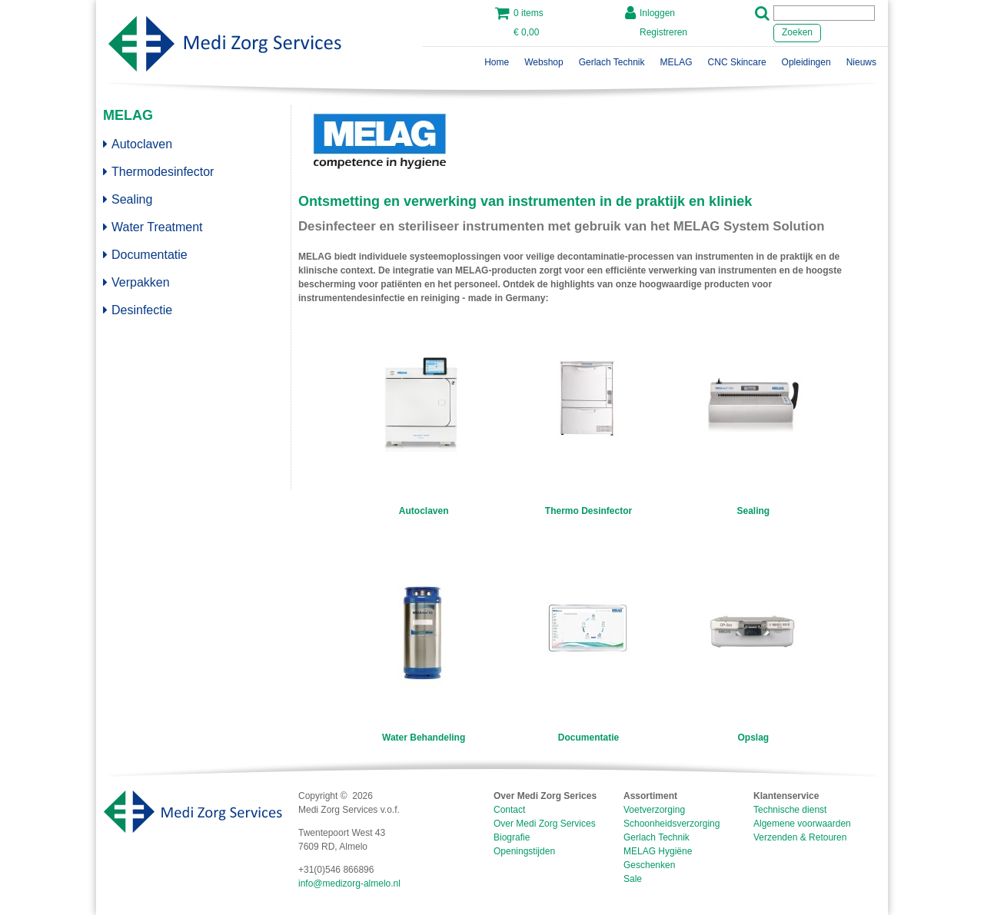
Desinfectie (137, 310)
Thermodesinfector (158, 171)
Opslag (753, 737)
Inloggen (657, 13)
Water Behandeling (423, 737)
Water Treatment (153, 227)
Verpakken (136, 282)
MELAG (128, 115)
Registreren (663, 32)
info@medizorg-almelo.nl (349, 883)
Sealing (127, 199)
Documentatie (145, 254)
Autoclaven (137, 144)
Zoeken (797, 32)
